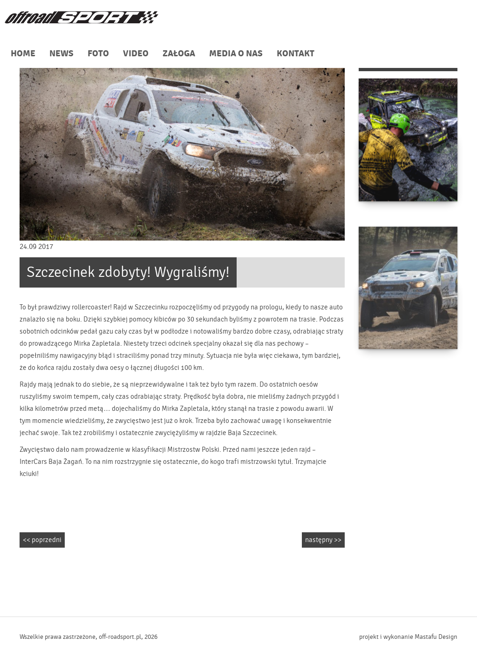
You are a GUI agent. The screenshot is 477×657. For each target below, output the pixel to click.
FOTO (98, 53)
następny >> (323, 540)
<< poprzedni (42, 540)
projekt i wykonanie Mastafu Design (408, 637)
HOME (23, 53)
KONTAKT (295, 53)
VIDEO (136, 53)
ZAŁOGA (179, 53)
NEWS (61, 53)
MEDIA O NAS (236, 53)
